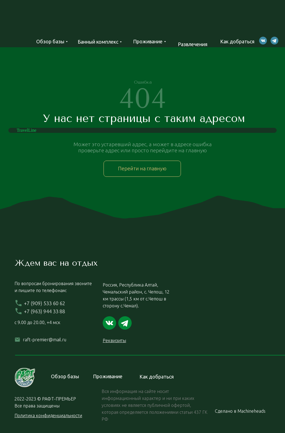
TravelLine (26, 130)
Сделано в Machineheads (240, 411)
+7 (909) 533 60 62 (44, 303)
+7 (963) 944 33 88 (44, 311)
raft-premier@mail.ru (44, 339)
